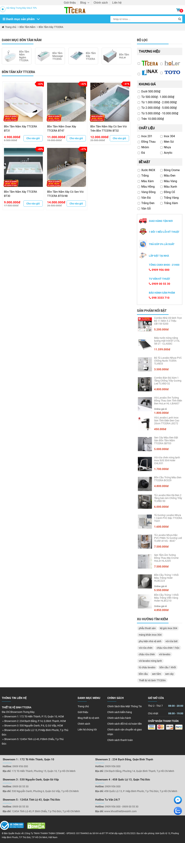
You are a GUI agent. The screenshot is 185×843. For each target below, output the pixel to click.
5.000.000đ (161, 449)
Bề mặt (144, 162)
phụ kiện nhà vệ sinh (150, 641)
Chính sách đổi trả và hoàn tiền (124, 723)
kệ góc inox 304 (168, 628)
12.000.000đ (99, 137)
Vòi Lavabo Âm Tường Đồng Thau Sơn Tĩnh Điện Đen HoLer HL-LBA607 (168, 400)
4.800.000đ (161, 389)
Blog (84, 2)
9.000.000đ (12, 202)
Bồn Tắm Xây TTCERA (51, 27)
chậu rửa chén (147, 654)
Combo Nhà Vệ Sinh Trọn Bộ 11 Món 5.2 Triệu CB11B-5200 (168, 320)
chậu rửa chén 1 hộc (168, 647)
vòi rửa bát (171, 641)
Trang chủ (11, 27)
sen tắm (156, 673)
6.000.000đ (161, 506)
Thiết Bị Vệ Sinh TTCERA (152, 680)
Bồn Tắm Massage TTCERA (57, 56)
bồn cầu (143, 673)
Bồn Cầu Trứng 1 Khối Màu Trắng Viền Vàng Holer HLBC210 (166, 597)
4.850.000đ (161, 610)
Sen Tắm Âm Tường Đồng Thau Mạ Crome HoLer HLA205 (166, 558)
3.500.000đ (161, 369)
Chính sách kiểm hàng (119, 712)
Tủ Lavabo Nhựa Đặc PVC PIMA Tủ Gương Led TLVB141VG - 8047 (168, 538)
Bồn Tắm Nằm (27, 27)
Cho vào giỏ (33, 138)
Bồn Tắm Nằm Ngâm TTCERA (24, 56)
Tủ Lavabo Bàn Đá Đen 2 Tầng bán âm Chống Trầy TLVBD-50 (168, 498)
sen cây (169, 673)
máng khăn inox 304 (150, 634)
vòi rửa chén (145, 647)
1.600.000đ (161, 526)
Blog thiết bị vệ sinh (88, 717)
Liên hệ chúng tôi (87, 729)
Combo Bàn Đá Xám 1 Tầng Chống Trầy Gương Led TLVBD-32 (167, 380)
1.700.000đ (161, 469)
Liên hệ (116, 2)
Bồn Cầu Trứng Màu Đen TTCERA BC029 (167, 479)
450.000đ (160, 429)
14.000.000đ (56, 202)
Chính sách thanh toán (120, 740)
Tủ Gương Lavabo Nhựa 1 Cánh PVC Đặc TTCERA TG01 (168, 518)
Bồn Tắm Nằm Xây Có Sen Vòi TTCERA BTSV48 (65, 194)
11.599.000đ (162, 349)
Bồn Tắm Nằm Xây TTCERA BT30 (20, 194)
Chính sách (101, 2)
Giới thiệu (70, 2)
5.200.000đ (161, 329)
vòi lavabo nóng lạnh (150, 660)
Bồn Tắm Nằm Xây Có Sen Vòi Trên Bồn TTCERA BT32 (108, 128)
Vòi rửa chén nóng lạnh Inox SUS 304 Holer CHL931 (167, 460)
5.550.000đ (161, 590)
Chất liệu (147, 128)
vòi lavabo (164, 654)
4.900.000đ (12, 137)
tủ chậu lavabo (147, 667)
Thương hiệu (149, 51)
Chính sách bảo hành (119, 717)
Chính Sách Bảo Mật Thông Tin (124, 706)
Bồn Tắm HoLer (124, 56)
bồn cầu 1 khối (168, 667)
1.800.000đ (161, 413)
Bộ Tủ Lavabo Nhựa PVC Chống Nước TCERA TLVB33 (168, 360)
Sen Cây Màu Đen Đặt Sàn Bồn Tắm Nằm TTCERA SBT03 (166, 440)
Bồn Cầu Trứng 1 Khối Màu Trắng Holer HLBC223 (166, 577)
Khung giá (147, 84)
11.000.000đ (56, 137)
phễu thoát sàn (147, 628)
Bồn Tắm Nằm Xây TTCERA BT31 (20, 128)
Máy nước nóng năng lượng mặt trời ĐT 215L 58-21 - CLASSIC (167, 340)
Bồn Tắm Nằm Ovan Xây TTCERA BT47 (61, 128)
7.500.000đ (161, 546)
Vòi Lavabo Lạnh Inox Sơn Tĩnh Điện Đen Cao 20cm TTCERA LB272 (166, 420)
